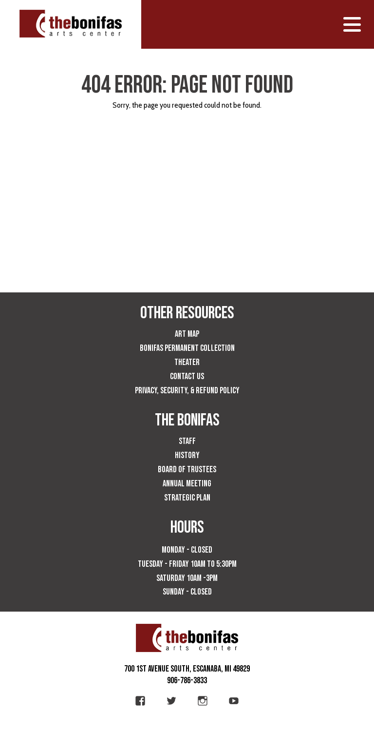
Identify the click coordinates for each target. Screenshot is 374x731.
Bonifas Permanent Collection (187, 348)
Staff (187, 441)
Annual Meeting (187, 484)
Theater (187, 362)
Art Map (187, 334)
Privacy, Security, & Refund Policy (187, 390)
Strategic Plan (187, 498)
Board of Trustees (187, 469)
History (187, 455)
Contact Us (187, 376)
